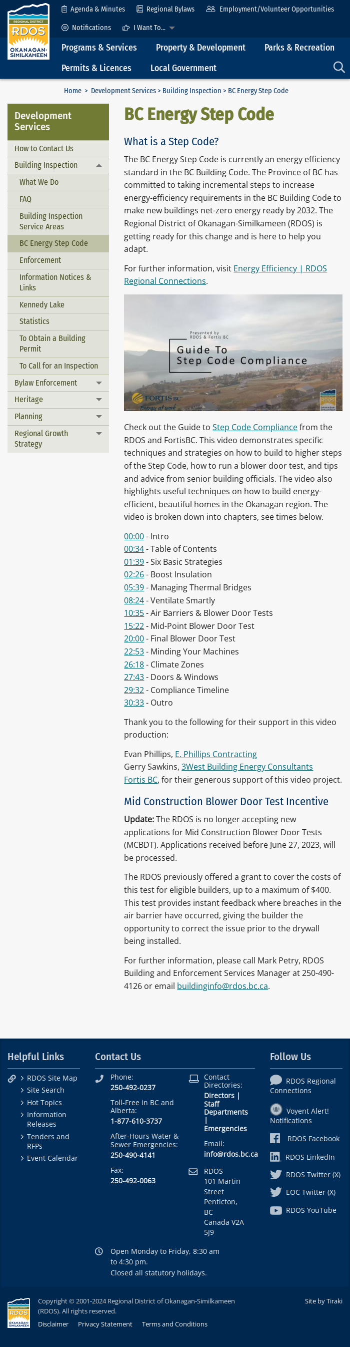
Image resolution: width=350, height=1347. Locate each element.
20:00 (134, 638)
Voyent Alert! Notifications (299, 1115)
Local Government (183, 68)
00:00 (134, 536)
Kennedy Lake (42, 304)
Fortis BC (141, 779)
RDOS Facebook (305, 1138)
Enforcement (40, 260)
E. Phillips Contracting (216, 754)
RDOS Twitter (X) (305, 1174)
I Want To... (144, 28)
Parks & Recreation (299, 48)
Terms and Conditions (175, 1323)
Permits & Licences (97, 68)
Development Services (123, 91)
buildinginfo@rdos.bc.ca (222, 985)
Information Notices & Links (56, 282)
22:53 (134, 651)
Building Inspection (192, 91)
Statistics (35, 321)
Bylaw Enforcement (45, 383)
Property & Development (201, 48)
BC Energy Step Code (54, 243)
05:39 (134, 587)
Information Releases (46, 1119)
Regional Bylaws (165, 9)
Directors (219, 1095)
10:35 (134, 612)
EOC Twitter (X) (303, 1192)
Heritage (28, 399)
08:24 (134, 600)
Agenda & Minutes (93, 9)
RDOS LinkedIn (302, 1157)
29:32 (134, 690)
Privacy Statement (105, 1323)
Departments (226, 1112)
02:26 (134, 574)
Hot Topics (44, 1102)
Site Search (45, 1090)
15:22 (134, 625)
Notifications (86, 28)
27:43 (134, 677)
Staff (211, 1104)
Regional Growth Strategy (41, 439)
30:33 (134, 702)
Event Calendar (52, 1158)
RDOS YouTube (303, 1210)
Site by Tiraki (323, 1300)
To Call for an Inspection (59, 366)
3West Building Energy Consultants (247, 766)
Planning (28, 416)
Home (73, 91)
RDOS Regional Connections (303, 1085)
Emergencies (225, 1128)
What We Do (39, 182)
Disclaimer (53, 1323)
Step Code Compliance (255, 427)
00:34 (134, 548)
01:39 (134, 561)
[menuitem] (93, 9)
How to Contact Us (44, 148)
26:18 (134, 664)
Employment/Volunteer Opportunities (270, 9)
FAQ (26, 199)
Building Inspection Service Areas (51, 221)
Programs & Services (99, 48)
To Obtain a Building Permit (53, 343)
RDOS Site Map (52, 1078)
